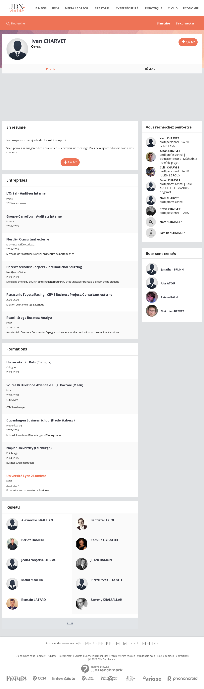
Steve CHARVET (170, 209)
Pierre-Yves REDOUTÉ (107, 580)
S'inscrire (163, 23)
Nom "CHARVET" (171, 222)
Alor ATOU (168, 283)
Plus (70, 623)
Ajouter (190, 42)
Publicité (52, 656)
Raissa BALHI (169, 297)
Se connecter (185, 23)
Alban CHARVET (170, 151)
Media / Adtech (76, 8)
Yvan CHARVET (169, 138)
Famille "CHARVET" (172, 233)
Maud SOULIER (32, 580)
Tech (55, 8)
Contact (41, 656)
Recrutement (65, 656)
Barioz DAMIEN (32, 540)
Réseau (150, 69)
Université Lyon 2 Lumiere (26, 476)
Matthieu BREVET (172, 311)
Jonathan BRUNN (172, 269)
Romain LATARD (33, 600)
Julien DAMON (101, 560)
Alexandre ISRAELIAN (37, 520)
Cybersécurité (127, 8)
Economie (191, 8)
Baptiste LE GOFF (103, 520)
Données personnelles (96, 656)
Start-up (102, 8)
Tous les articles (165, 656)
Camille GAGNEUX (104, 540)
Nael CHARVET (169, 198)
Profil (50, 69)
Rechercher (18, 23)
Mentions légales (146, 656)
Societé (78, 656)
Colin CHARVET (169, 167)
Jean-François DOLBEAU (38, 560)
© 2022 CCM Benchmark (102, 659)
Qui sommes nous (25, 656)
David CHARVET (170, 180)
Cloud (173, 8)
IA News (41, 8)
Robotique (153, 8)
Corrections (182, 656)
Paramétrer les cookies (123, 656)
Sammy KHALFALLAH (106, 600)
